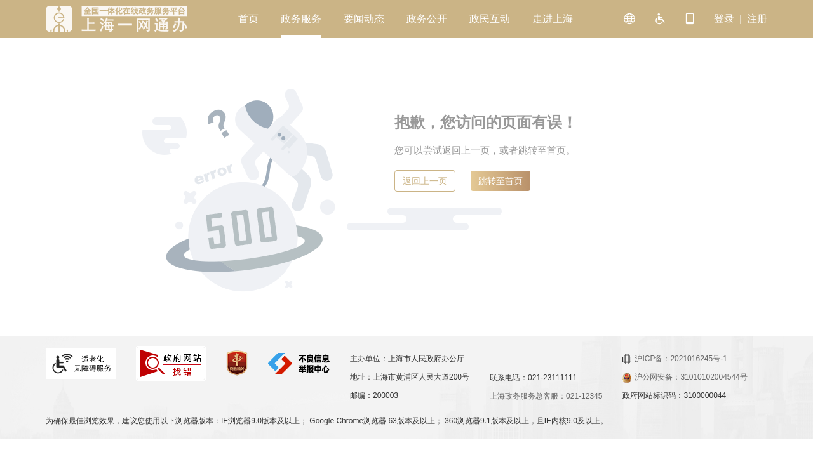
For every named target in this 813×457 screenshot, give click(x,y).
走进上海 (552, 18)
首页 (248, 18)
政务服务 (301, 18)
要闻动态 (364, 18)
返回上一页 (425, 181)
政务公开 (426, 18)
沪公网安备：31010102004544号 (684, 377)
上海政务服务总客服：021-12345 (546, 396)
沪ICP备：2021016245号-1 (674, 358)
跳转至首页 (500, 181)
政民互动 (489, 18)
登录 (724, 18)
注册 (757, 18)
